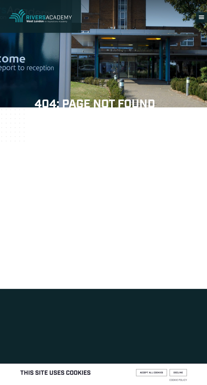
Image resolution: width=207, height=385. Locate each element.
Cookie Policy (178, 380)
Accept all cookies (151, 372)
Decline (178, 372)
